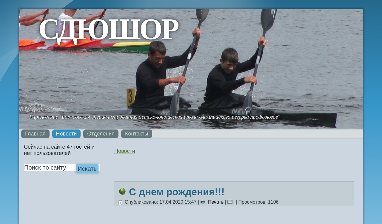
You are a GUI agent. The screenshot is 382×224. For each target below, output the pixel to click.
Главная (35, 134)
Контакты (136, 134)
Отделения (101, 134)
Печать (213, 202)
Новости (66, 134)
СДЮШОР (108, 28)
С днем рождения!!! (176, 191)
